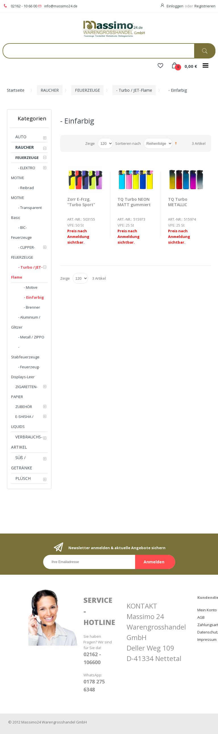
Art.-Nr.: (74, 219)
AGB (201, 617)
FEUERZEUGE (87, 90)
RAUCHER (50, 90)
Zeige (90, 143)
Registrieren (204, 6)
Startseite (15, 90)
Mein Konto (207, 609)
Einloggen (175, 6)
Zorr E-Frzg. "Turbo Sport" (81, 201)
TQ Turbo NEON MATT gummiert (134, 201)
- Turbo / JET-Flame (134, 90)
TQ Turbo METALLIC (177, 201)
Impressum (207, 639)
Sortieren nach (128, 143)
